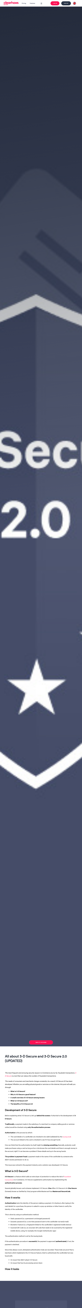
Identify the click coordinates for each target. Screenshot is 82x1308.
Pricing (24, 3)
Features (32, 3)
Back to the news (41, 1042)
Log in (55, 3)
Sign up (66, 3)
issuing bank (67, 1137)
